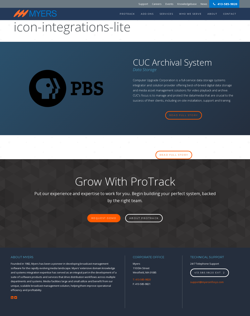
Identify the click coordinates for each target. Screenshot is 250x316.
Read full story (174, 154)
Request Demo (103, 218)
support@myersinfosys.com (207, 282)
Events (169, 4)
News (204, 4)
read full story (183, 115)
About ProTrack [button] (144, 218)
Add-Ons (147, 13)
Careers (157, 4)
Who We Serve (190, 13)
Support (143, 4)
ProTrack (127, 13)
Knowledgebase (187, 4)
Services (166, 13)
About (212, 13)
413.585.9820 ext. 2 (209, 272)
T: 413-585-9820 (142, 279)
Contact (229, 13)
